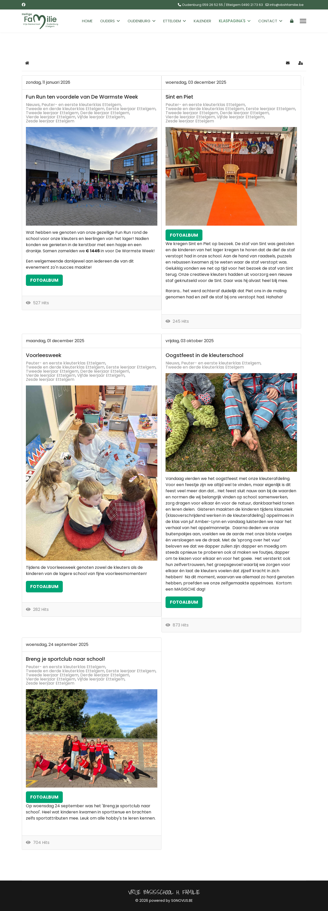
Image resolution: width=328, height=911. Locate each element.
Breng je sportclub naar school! (65, 659)
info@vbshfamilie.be (287, 5)
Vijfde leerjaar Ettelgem (101, 117)
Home (87, 21)
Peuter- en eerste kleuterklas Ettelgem (81, 105)
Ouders (107, 21)
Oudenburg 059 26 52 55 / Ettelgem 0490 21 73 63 (222, 5)
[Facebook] (23, 4)
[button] (288, 63)
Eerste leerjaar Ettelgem (131, 109)
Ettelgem (172, 21)
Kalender (202, 21)
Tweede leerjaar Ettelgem (52, 113)
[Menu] (303, 21)
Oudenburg (139, 21)
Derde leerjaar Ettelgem (104, 113)
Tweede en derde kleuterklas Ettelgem (65, 109)
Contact (267, 21)
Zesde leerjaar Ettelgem (50, 121)
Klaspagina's (232, 21)
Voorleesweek (43, 355)
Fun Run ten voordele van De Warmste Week (82, 96)
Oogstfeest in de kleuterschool (204, 355)
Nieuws (33, 105)
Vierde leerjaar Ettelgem (50, 117)
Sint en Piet (179, 96)
